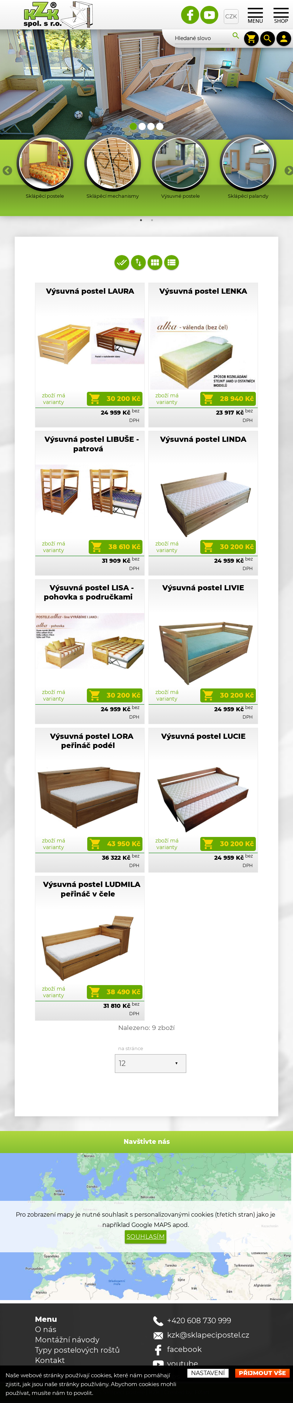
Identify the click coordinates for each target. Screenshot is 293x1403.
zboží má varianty (53, 400)
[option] (45, 168)
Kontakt (50, 1362)
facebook (184, 1351)
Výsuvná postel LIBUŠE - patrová (92, 445)
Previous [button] (5, 169)
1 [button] (141, 221)
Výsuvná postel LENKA (203, 292)
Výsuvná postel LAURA (90, 292)
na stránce (132, 1049)
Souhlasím (146, 1239)
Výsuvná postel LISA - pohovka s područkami (89, 593)
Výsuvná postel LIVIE (203, 588)
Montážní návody (67, 1342)
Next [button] (287, 169)
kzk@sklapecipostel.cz (208, 1337)
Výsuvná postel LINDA (203, 440)
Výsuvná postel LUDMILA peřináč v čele (91, 890)
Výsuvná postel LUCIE (203, 737)
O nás (45, 1331)
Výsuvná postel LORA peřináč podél (91, 742)
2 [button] (152, 221)
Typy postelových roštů (77, 1352)
